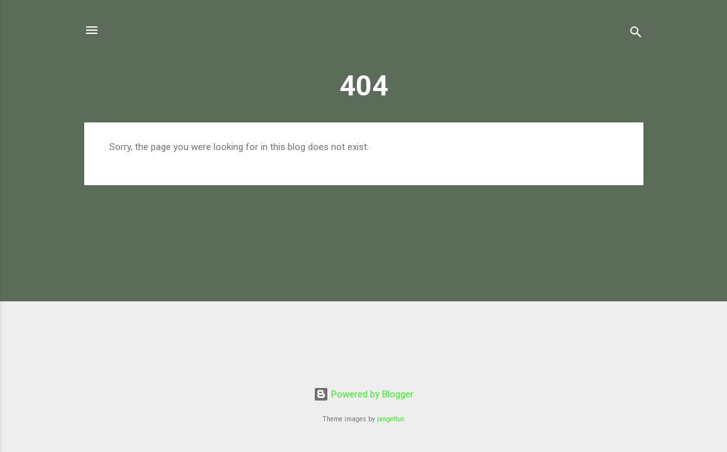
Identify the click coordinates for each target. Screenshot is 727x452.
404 (363, 85)
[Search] (635, 34)
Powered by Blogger (363, 394)
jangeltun (391, 419)
